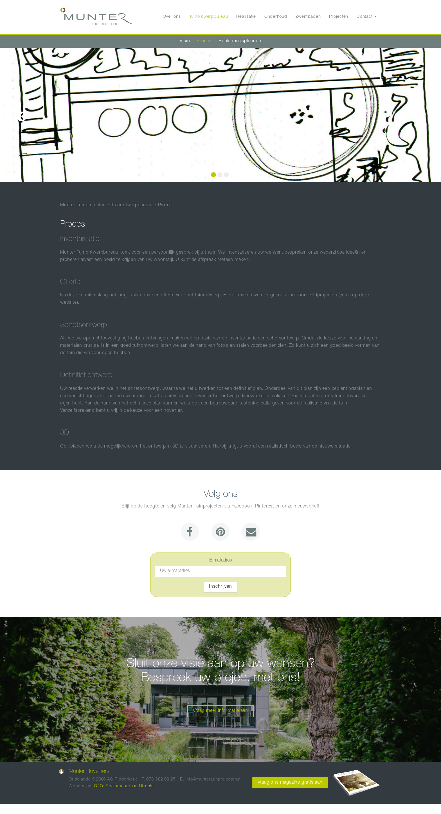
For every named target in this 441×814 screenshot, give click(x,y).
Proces (204, 41)
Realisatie (246, 17)
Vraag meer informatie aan (220, 711)
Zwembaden (308, 17)
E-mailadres (220, 560)
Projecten (338, 17)
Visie (185, 41)
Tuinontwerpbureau (208, 17)
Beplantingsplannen (240, 41)
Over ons (172, 17)
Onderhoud (275, 17)
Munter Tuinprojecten (83, 205)
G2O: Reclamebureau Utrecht (124, 786)
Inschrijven (220, 587)
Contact (367, 17)
